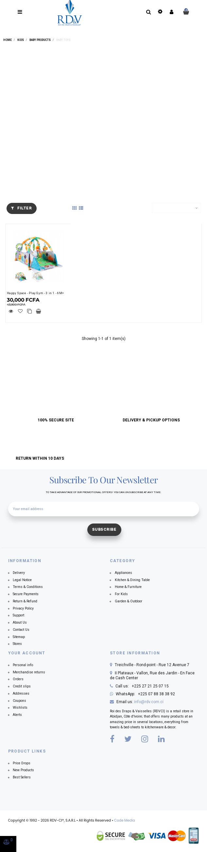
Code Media (124, 820)
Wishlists (20, 707)
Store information (135, 653)
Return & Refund (25, 601)
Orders (18, 679)
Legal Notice (22, 580)
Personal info (23, 665)
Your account (26, 653)
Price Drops (21, 763)
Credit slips (22, 686)
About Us (20, 622)
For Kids (121, 594)
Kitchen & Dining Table (132, 580)
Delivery (19, 573)
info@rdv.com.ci (149, 702)
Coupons (19, 701)
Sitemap (19, 637)
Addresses (21, 693)
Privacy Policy (23, 608)
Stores (17, 644)
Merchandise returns (29, 672)
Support (18, 615)
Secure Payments (26, 594)
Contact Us (21, 630)
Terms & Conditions (28, 587)
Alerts (17, 715)
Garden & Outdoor (128, 601)
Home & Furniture (128, 587)
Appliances (123, 573)
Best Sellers (22, 777)
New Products (23, 770)
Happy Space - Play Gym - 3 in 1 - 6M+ (35, 293)
